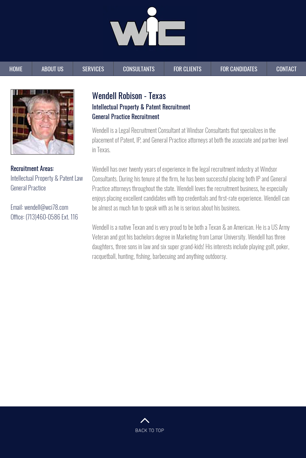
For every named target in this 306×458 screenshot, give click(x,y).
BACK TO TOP (149, 431)
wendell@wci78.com (46, 207)
